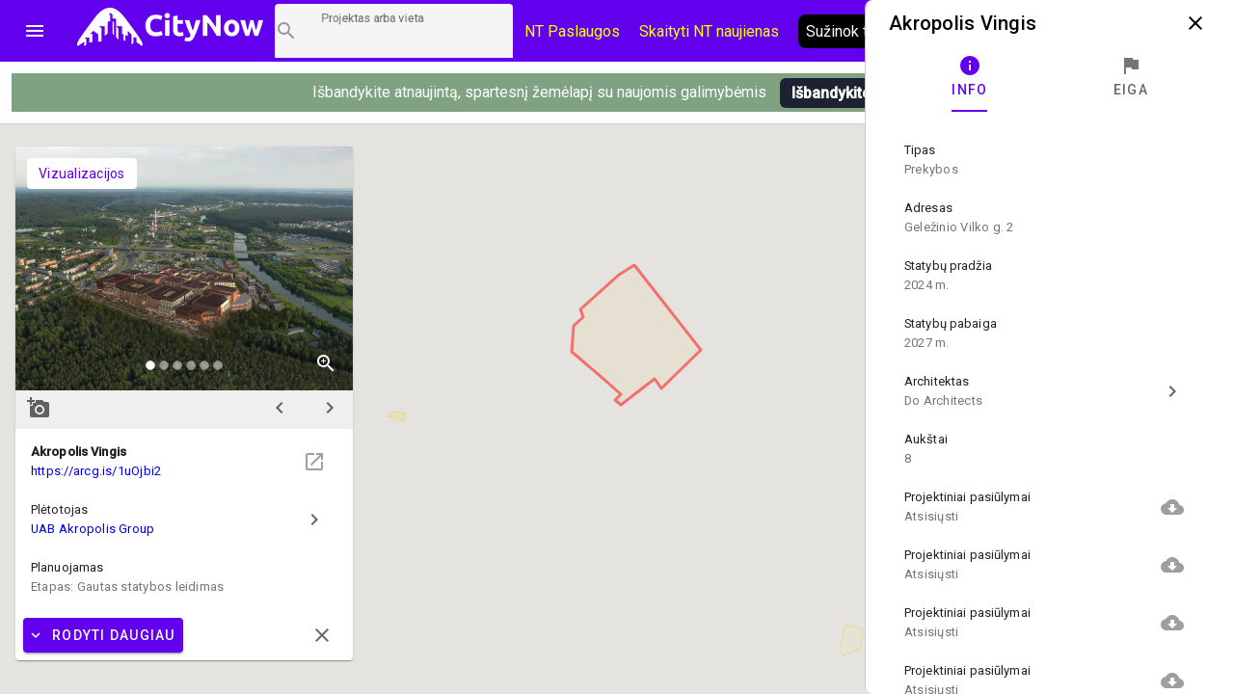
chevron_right (329, 407)
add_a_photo (38, 407)
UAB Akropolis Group (92, 528)
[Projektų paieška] (394, 31)
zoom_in (325, 363)
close (1195, 23)
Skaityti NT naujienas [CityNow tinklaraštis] (709, 31)
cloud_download (1172, 507)
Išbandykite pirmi (850, 93)
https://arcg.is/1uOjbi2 (96, 471)
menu (34, 30)
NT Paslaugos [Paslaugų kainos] (572, 31)
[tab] (970, 77)
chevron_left (279, 407)
